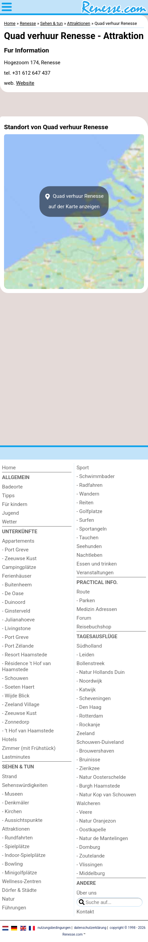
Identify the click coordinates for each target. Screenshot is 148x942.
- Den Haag (89, 707)
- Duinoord (13, 602)
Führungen (14, 908)
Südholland (89, 646)
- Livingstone (16, 628)
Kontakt (85, 912)
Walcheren (88, 803)
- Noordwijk (89, 681)
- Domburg (88, 847)
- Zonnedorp (15, 722)
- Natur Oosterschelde (101, 777)
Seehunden (89, 546)
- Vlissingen (90, 865)
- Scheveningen (94, 698)
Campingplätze (19, 567)
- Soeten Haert (18, 687)
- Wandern (88, 494)
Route (83, 592)
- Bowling (12, 864)
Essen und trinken (97, 564)
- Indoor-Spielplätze (24, 855)
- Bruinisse (88, 760)
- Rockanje (88, 725)
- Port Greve (15, 550)
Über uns (87, 893)
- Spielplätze (16, 846)
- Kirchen (12, 811)
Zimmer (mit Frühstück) (29, 748)
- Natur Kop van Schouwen (106, 795)
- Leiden (85, 655)
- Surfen (85, 520)
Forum (84, 618)
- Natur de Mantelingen (102, 838)
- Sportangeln (92, 529)
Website (25, 83)
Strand (9, 776)
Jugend (10, 513)
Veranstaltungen (95, 573)
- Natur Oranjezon (96, 821)
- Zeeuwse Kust (19, 558)
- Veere (84, 812)
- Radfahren (90, 485)
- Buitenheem (17, 585)
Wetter (9, 522)
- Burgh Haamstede (98, 786)
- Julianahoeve (18, 620)
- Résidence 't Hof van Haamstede (26, 666)
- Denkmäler (15, 803)
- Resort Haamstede (24, 655)
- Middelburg (91, 873)
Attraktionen (16, 829)
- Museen (12, 794)
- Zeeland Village (20, 704)
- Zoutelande (91, 856)
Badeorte (12, 487)
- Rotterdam (90, 716)
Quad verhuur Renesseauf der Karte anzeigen (73, 201)
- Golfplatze (89, 511)
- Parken (86, 600)
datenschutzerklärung (90, 928)
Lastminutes (16, 757)
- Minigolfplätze (19, 873)
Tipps (8, 496)
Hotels (9, 739)
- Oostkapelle (91, 830)
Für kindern (14, 504)
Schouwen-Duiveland (100, 742)
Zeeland (86, 733)
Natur (8, 899)
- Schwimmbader (96, 476)
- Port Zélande (18, 646)
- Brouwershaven (95, 751)
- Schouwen (15, 678)
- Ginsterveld (16, 611)
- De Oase (12, 593)
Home (9, 468)
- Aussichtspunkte (22, 820)
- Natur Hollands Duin (101, 672)
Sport (83, 468)
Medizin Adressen (97, 609)
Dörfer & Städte (19, 890)
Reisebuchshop (94, 627)
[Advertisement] (74, 104)
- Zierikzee (88, 768)
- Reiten (85, 503)
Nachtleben (89, 555)
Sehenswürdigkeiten (25, 785)
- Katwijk (86, 690)
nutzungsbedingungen (54, 928)
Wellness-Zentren (21, 881)
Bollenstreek (91, 663)
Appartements (18, 541)
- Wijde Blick (16, 696)
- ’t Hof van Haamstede (28, 731)
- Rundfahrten (17, 838)
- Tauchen (87, 538)
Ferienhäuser (17, 576)
